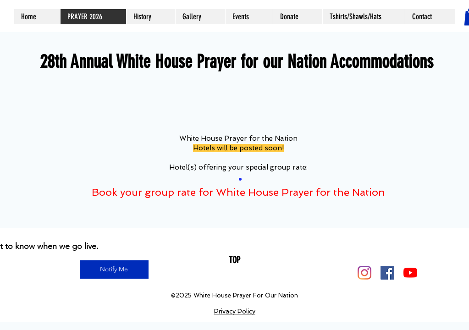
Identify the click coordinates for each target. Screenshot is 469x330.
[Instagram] (364, 273)
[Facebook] (387, 273)
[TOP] (234, 260)
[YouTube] (410, 273)
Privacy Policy (234, 311)
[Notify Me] (114, 269)
